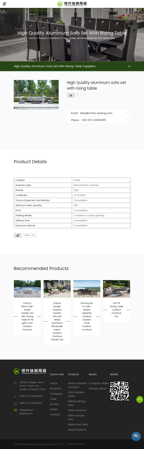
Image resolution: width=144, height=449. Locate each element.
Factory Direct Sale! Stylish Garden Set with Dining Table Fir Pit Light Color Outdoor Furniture (27, 316)
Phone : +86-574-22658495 (100, 120)
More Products (77, 430)
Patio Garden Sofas (76, 394)
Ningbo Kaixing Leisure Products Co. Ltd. (44, 444)
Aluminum (55, 38)
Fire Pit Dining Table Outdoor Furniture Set (116, 310)
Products (55, 389)
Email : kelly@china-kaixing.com (100, 113)
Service (54, 404)
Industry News (97, 389)
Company (56, 394)
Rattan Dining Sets (76, 403)
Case (53, 399)
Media (54, 409)
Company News (99, 383)
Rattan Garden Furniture (77, 385)
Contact (55, 415)
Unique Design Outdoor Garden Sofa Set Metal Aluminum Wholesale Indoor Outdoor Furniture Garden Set (57, 321)
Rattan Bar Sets (78, 425)
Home (32, 38)
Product (42, 38)
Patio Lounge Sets (76, 417)
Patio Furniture (77, 410)
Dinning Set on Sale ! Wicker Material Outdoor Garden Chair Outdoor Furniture (87, 316)
